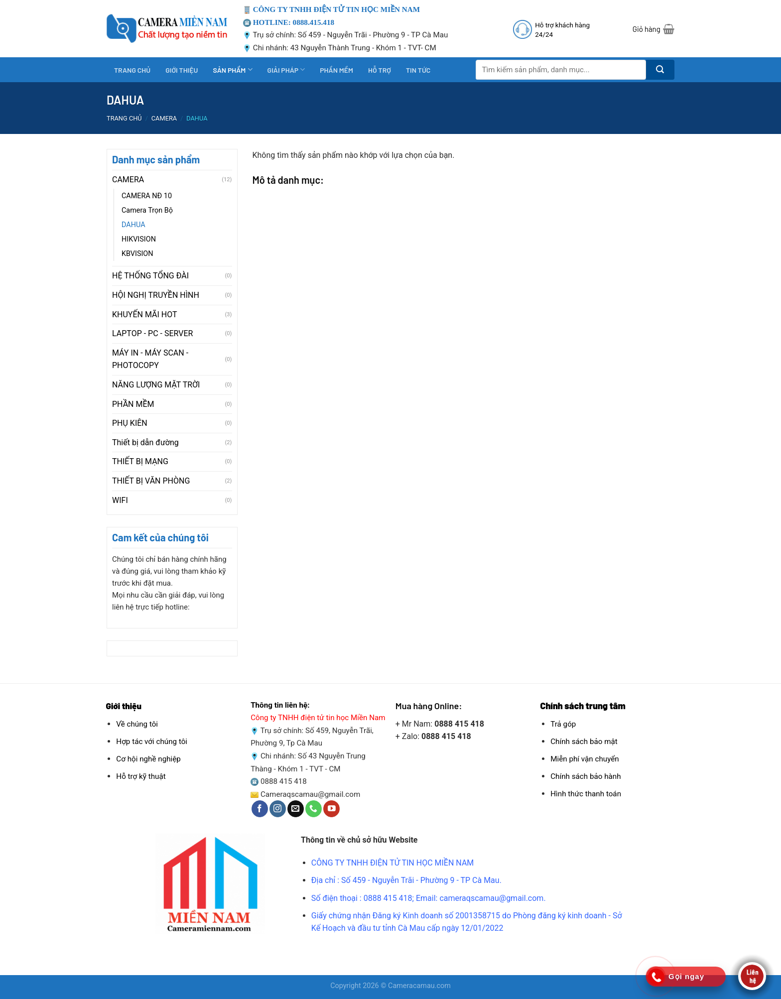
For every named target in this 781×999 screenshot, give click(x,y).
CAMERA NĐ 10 (147, 196)
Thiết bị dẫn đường (145, 442)
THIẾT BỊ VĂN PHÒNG (151, 481)
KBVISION (137, 254)
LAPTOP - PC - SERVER (152, 333)
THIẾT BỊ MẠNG (140, 461)
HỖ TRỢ (379, 70)
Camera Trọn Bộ (147, 210)
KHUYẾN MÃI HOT (144, 314)
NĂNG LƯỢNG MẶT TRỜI (156, 384)
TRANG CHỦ (132, 70)
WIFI (120, 500)
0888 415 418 (283, 781)
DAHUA (133, 225)
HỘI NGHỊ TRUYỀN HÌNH (155, 295)
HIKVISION (139, 239)
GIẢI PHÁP (286, 69)
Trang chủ (124, 118)
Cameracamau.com (419, 986)
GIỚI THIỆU (181, 70)
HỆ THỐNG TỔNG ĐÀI (150, 275)
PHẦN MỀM (336, 70)
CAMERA (164, 118)
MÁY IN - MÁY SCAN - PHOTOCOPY (150, 359)
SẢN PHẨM (232, 69)
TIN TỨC (418, 70)
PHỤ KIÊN (129, 423)
